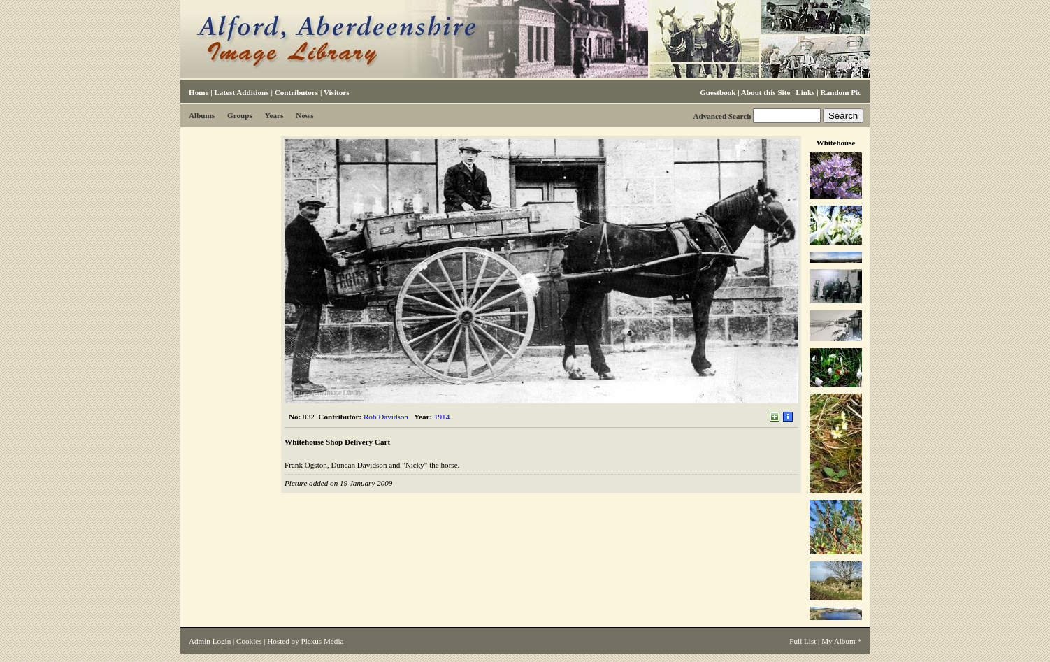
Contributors (296, 92)
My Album (838, 641)
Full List (802, 641)
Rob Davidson (386, 416)
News (304, 115)
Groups (239, 115)
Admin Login (210, 641)
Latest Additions (241, 92)
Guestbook (717, 92)
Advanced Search (722, 116)
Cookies (248, 641)
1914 (442, 416)
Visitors (337, 92)
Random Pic (841, 92)
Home (198, 92)
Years (274, 115)
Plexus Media (322, 641)
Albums (202, 115)
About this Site (765, 92)
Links (805, 92)
